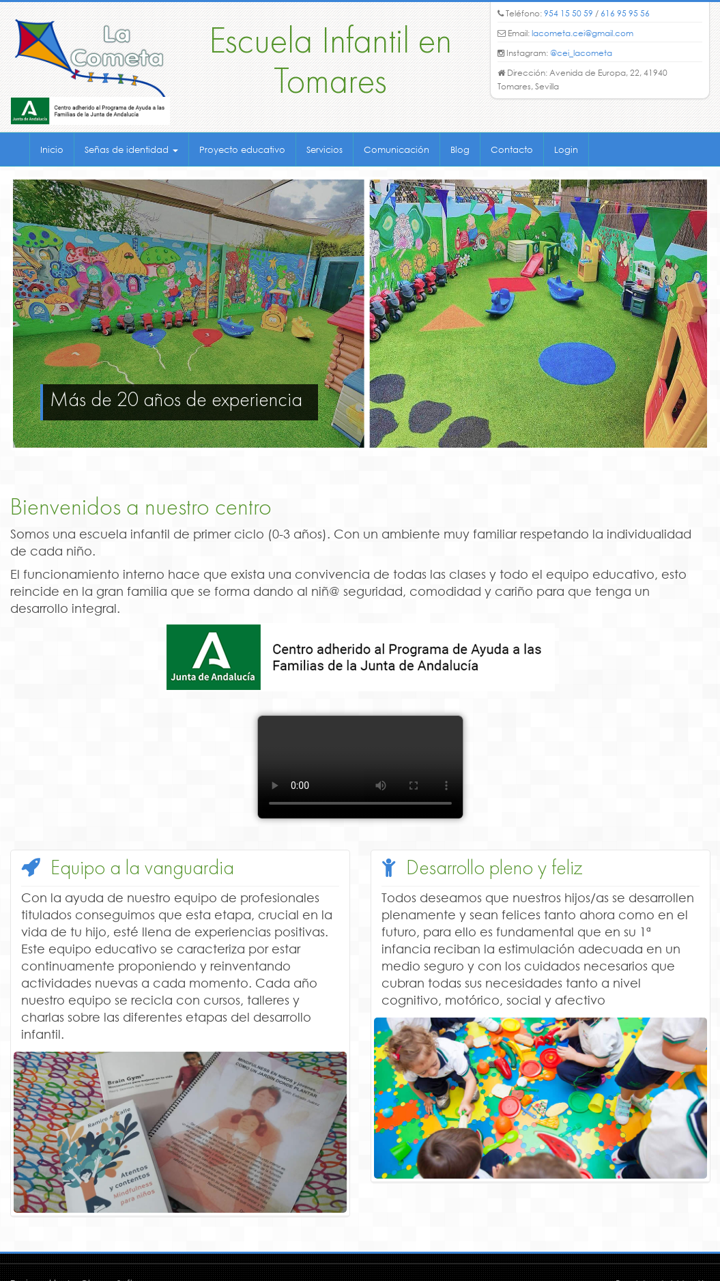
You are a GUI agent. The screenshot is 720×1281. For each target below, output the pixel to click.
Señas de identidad (131, 149)
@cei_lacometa (581, 53)
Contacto (512, 149)
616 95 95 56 (625, 13)
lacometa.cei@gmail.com (582, 33)
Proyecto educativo (242, 149)
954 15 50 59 (568, 13)
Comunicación (396, 149)
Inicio (51, 149)
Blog (460, 149)
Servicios (324, 149)
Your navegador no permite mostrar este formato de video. (360, 767)
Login (566, 149)
